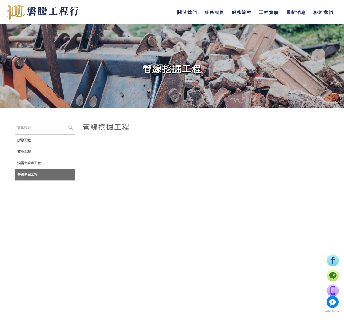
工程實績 (269, 12)
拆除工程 (24, 140)
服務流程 (242, 12)
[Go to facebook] (333, 302)
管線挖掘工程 (27, 174)
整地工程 (24, 151)
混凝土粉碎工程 (29, 163)
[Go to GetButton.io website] (332, 311)
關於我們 (187, 12)
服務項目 (214, 12)
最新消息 (296, 12)
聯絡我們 (323, 12)
